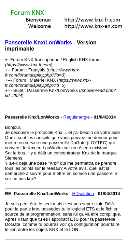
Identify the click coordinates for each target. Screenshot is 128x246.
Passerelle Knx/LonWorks (38, 42)
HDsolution (83, 193)
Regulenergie (76, 117)
